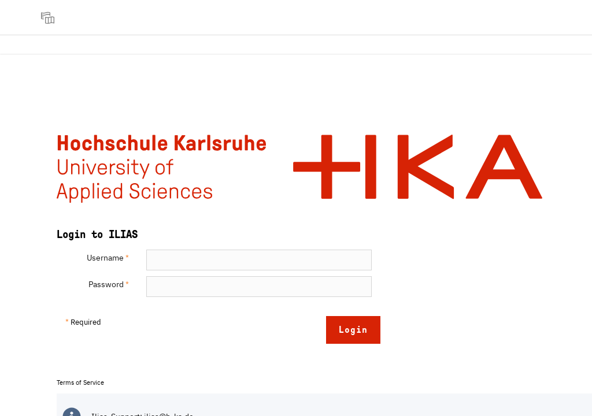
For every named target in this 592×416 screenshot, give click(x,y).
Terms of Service (80, 382)
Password (108, 284)
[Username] (259, 260)
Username (108, 257)
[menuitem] (49, 17)
